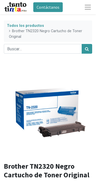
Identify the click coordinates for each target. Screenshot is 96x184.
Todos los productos (25, 26)
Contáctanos (48, 7)
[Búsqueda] (87, 49)
